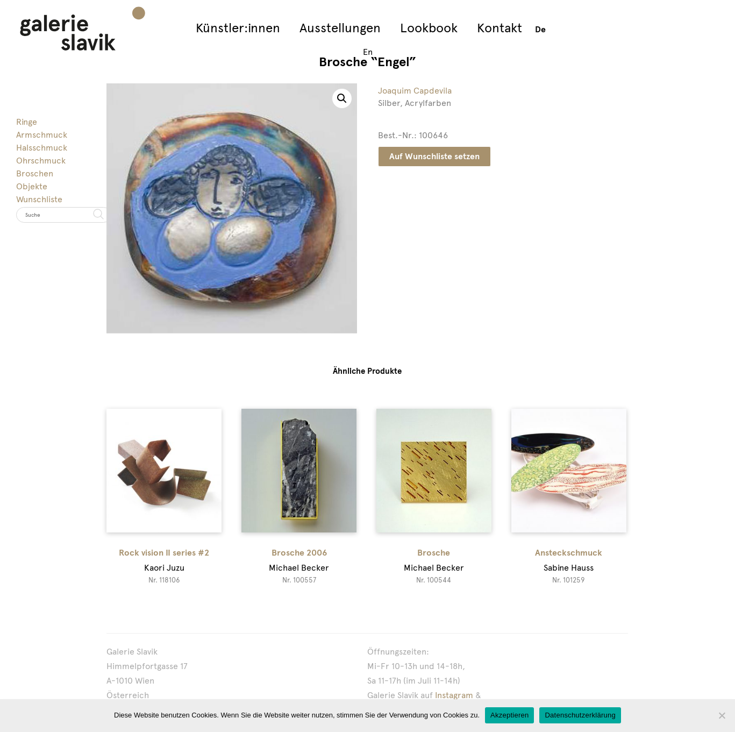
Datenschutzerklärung (580, 715)
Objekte (31, 186)
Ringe (26, 122)
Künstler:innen (238, 27)
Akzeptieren (509, 715)
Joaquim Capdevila (415, 91)
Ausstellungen (340, 27)
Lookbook (429, 27)
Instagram (454, 695)
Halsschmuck (41, 148)
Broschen (34, 173)
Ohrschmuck (41, 160)
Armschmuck (41, 135)
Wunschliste (39, 199)
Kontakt (499, 27)
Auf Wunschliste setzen (434, 156)
